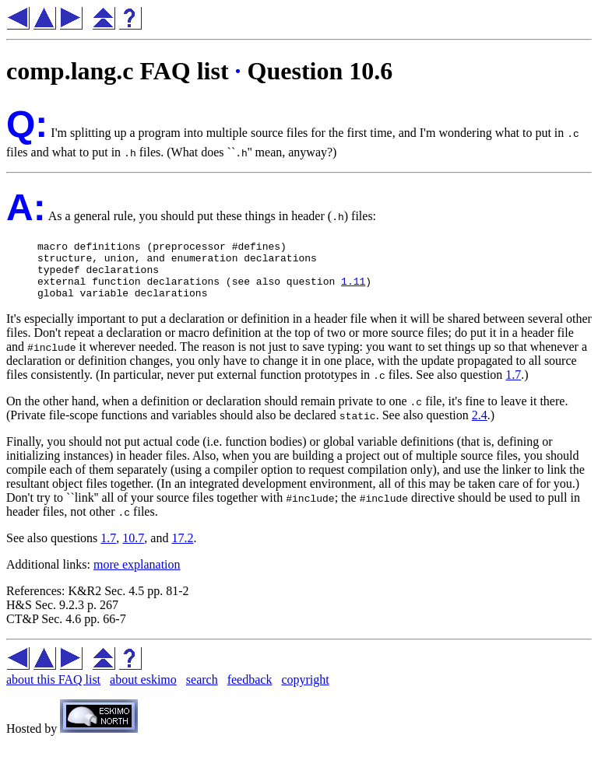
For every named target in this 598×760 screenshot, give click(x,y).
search (202, 691)
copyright (305, 691)
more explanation (137, 576)
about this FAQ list (53, 691)
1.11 (353, 290)
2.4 (479, 426)
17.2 (182, 549)
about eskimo (143, 691)
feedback (250, 691)
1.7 (513, 386)
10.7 (133, 549)
